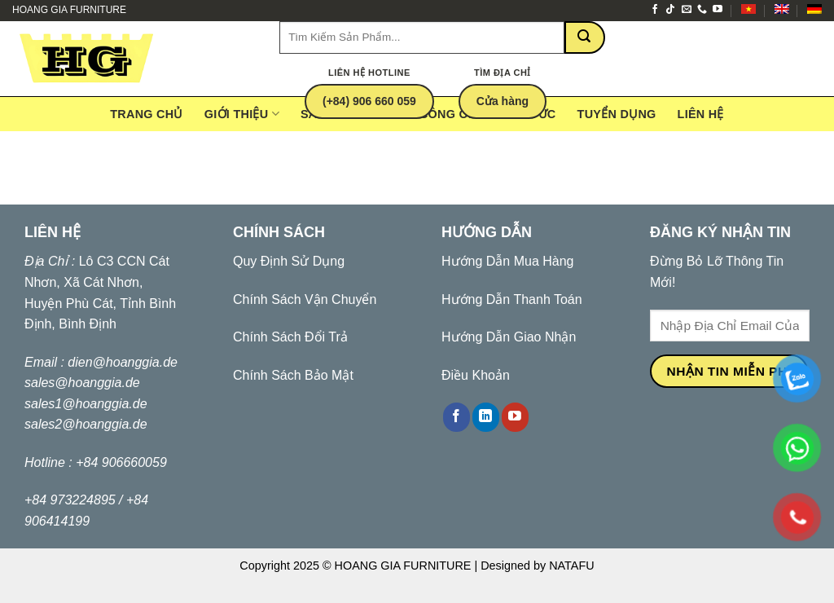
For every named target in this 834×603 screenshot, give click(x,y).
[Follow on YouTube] (717, 9)
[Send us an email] (686, 9)
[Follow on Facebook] (655, 9)
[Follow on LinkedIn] (485, 417)
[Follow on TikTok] (670, 9)
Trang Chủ (146, 114)
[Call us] (702, 9)
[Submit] (584, 37)
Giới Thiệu (241, 113)
